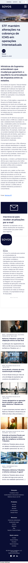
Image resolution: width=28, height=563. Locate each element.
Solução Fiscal (14, 512)
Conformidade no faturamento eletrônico (14, 494)
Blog (14, 528)
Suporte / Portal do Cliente (14, 530)
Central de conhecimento (14, 520)
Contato (14, 537)
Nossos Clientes (14, 539)
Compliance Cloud (14, 492)
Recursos (14, 517)
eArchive (14, 508)
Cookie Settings (5, 562)
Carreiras (8, 1)
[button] (9, 300)
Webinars (14, 526)
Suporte (15, 1)
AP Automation (14, 510)
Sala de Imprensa (14, 543)
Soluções (14, 490)
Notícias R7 (8, 195)
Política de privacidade (14, 553)
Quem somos (14, 535)
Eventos (14, 524)
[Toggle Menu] (20, 2)
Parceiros (14, 541)
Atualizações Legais (14, 522)
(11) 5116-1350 (14, 551)
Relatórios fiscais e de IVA (14, 496)
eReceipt (14, 506)
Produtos (14, 502)
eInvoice (14, 504)
